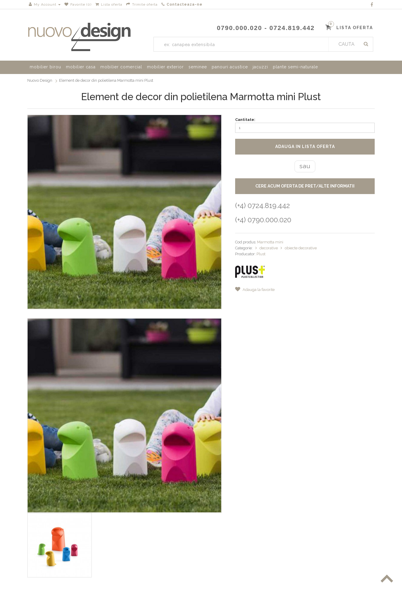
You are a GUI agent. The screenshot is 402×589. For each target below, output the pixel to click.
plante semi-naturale (295, 66)
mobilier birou (45, 66)
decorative (269, 248)
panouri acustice (230, 66)
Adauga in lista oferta (305, 146)
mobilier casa (81, 66)
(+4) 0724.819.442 (262, 205)
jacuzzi (260, 66)
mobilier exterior (165, 66)
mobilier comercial (121, 66)
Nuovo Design (39, 80)
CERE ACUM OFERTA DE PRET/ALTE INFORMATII (304, 186)
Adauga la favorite (255, 289)
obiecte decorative (301, 248)
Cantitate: (245, 119)
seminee (198, 66)
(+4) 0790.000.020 (263, 219)
